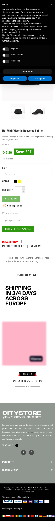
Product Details (13, 246)
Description (10, 241)
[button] (51, 4)
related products (27, 381)
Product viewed (27, 275)
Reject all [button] (14, 78)
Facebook (23, 452)
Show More (7, 445)
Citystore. (31, 487)
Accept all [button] (40, 78)
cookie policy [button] (22, 21)
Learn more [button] (27, 71)
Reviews (36, 246)
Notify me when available (18, 229)
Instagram (31, 452)
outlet (30, 432)
